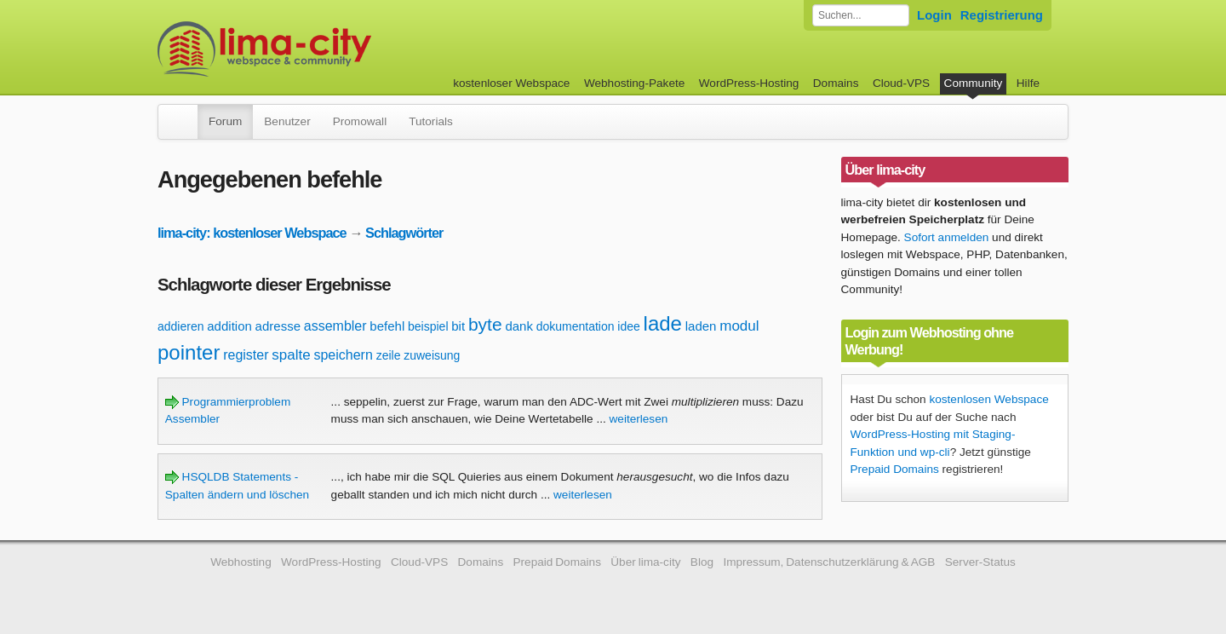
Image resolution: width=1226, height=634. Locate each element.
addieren (181, 326)
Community (973, 83)
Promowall (360, 121)
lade (663, 323)
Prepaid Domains (895, 469)
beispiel (428, 326)
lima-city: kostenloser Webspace (252, 232)
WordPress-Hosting (749, 83)
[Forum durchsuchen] (860, 15)
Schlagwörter (404, 232)
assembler (335, 326)
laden (701, 326)
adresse (278, 326)
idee (628, 326)
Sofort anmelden (946, 237)
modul (739, 326)
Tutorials (431, 121)
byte (485, 324)
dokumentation (575, 326)
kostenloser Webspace (511, 83)
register (245, 355)
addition (229, 326)
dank (519, 326)
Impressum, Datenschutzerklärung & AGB (829, 562)
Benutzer (287, 121)
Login (934, 15)
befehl (387, 326)
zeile (388, 355)
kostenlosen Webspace (988, 399)
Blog (701, 562)
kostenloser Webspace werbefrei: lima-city (328, 49)
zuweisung (432, 355)
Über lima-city (645, 562)
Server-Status (980, 562)
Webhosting (241, 562)
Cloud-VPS (901, 83)
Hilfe (1028, 83)
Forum (225, 121)
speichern (342, 355)
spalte (291, 355)
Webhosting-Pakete (634, 83)
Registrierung (1001, 15)
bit (458, 326)
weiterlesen (639, 418)
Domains (836, 83)
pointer (189, 352)
